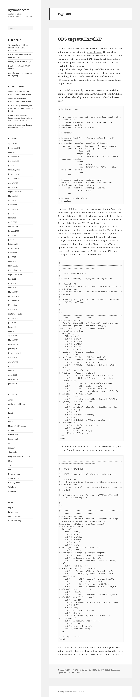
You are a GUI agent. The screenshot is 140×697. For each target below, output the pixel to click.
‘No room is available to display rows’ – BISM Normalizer (18, 48)
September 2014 (15, 274)
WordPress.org (14, 520)
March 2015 (13, 266)
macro (65, 219)
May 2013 (12, 331)
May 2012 (12, 370)
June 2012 (12, 366)
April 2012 (12, 375)
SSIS (10, 469)
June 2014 (12, 283)
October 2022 (13, 161)
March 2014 (13, 292)
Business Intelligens (16, 404)
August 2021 (13, 183)
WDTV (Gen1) (14, 483)
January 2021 (13, 187)
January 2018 (13, 231)
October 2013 (13, 309)
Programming (14, 439)
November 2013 (14, 305)
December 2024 (14, 148)
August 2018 (13, 209)
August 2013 (13, 318)
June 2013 (12, 327)
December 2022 (14, 157)
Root (10, 106)
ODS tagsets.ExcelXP (80, 39)
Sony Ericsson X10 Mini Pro (19, 456)
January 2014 (13, 296)
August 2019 (13, 200)
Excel (10, 413)
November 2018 (14, 205)
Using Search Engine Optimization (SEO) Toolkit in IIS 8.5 (20, 108)
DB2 (10, 408)
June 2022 (12, 165)
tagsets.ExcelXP (94, 52)
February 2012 (14, 379)
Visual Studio (13, 478)
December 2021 (14, 174)
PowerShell (13, 435)
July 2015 (12, 257)
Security (11, 448)
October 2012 (13, 357)
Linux (10, 421)
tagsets (116, 670)
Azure (10, 400)
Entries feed (13, 512)
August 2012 (13, 362)
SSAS (10, 465)
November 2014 (14, 270)
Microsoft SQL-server (17, 426)
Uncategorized (14, 474)
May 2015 (12, 261)
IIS (9, 417)
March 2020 (13, 196)
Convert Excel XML (89, 670)
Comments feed (14, 516)
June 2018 (12, 213)
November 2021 (14, 178)
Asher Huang (13, 115)
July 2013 (12, 322)
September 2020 (15, 191)
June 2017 (12, 239)
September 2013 (15, 314)
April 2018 (12, 222)
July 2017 (12, 235)
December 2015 (14, 248)
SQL (10, 461)
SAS (9, 443)
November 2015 (14, 253)
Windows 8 (13, 491)
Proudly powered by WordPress (71, 691)
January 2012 (13, 383)
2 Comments (79, 672)
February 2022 (14, 170)
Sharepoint (13, 452)
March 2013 (13, 340)
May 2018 (12, 218)
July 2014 (12, 279)
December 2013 (14, 301)
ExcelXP (101, 670)
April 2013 (12, 335)
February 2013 (14, 344)
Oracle (11, 430)
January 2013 (13, 349)
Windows (12, 487)
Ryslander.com (19, 10)
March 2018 (13, 226)
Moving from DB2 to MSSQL (19, 62)
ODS (106, 670)
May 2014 (12, 287)
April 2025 (12, 143)
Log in (10, 507)
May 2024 (12, 152)
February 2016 (14, 244)
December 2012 (14, 353)
